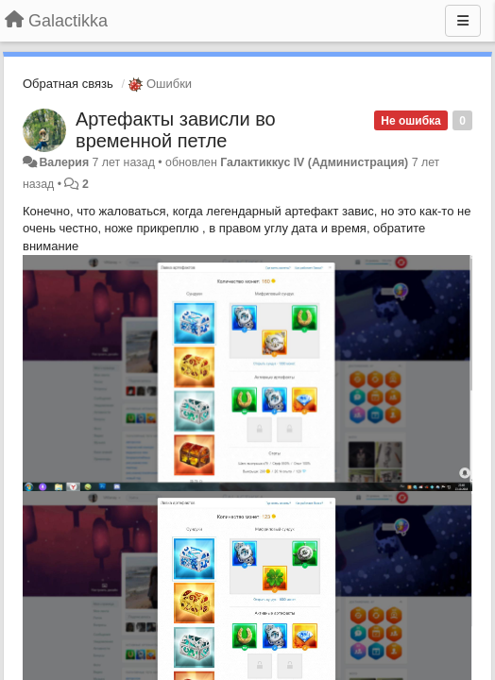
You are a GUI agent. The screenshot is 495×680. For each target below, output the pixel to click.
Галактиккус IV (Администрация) (314, 162)
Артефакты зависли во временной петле (176, 130)
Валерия (64, 162)
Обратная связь (68, 83)
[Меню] (463, 21)
